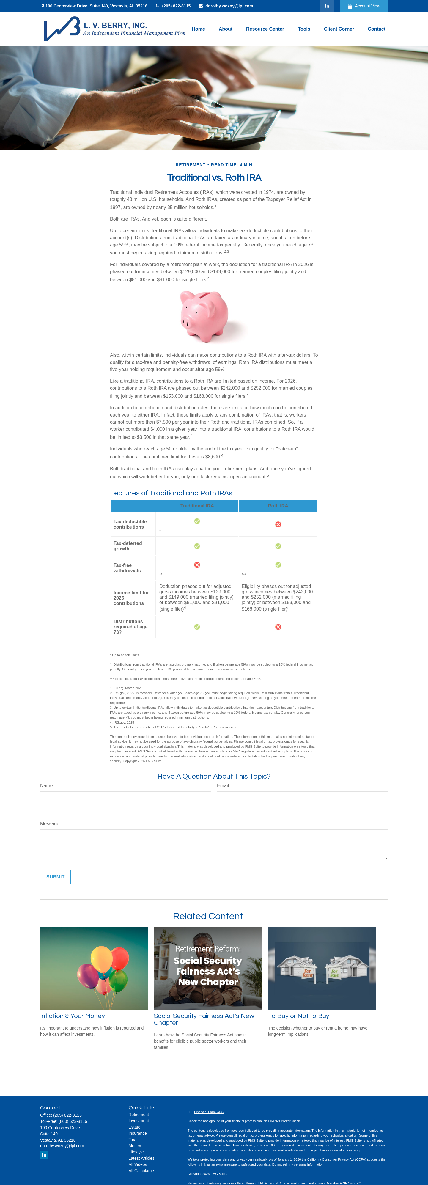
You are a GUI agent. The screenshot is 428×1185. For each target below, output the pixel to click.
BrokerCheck (290, 1121)
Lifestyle (136, 1152)
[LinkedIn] (327, 6)
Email (223, 785)
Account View (363, 6)
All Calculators (142, 1170)
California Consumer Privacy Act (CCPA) (336, 1159)
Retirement (139, 1114)
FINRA (344, 1183)
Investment (139, 1120)
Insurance (138, 1133)
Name (46, 785)
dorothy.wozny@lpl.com (225, 6)
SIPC (357, 1183)
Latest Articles (142, 1158)
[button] (198, 29)
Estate (135, 1127)
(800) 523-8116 (73, 1121)
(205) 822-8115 (173, 6)
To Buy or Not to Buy (298, 1016)
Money (135, 1145)
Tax (132, 1139)
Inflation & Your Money (72, 1016)
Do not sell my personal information (297, 1164)
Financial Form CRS (209, 1112)
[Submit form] (55, 877)
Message (49, 823)
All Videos (138, 1164)
